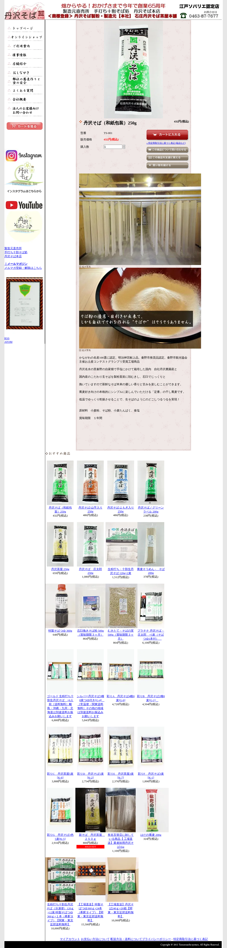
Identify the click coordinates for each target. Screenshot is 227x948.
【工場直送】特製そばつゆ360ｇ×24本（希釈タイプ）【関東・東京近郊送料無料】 (90, 912)
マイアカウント (70, 939)
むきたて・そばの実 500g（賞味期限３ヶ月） (121, 634)
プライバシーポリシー (156, 939)
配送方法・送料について (126, 939)
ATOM (8, 341)
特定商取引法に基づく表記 (190, 939)
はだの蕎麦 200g (150, 834)
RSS (7, 338)
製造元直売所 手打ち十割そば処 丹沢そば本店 (24, 252)
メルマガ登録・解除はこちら (23, 267)
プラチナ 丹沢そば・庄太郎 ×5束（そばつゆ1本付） (150, 634)
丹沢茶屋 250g (60, 569)
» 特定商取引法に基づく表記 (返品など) (166, 143)
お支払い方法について (95, 939)
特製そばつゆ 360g (60, 630)
